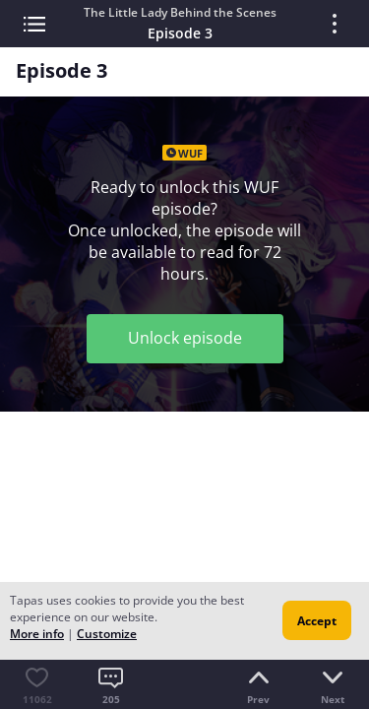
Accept (317, 620)
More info (37, 633)
